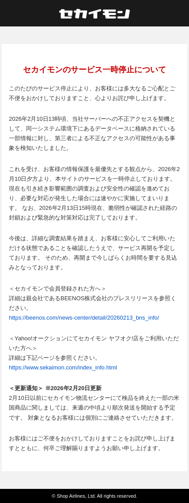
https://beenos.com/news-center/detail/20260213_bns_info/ (84, 317)
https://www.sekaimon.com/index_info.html (63, 367)
